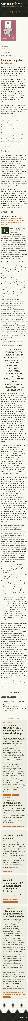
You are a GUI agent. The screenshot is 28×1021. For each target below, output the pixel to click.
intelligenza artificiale (10, 902)
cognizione (6, 997)
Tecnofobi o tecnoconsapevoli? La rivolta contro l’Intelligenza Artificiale (13, 886)
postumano (6, 994)
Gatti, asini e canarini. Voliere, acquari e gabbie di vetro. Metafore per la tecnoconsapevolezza (14, 732)
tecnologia (6, 795)
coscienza (21, 994)
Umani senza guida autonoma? (13, 837)
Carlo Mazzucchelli (9, 6)
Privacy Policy (23, 1017)
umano (21, 992)
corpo (14, 994)
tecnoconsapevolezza (10, 899)
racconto (15, 795)
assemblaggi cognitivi (10, 992)
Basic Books (13, 706)
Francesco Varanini (18, 6)
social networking (18, 826)
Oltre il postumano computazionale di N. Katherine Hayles (13, 914)
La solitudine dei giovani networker (13, 804)
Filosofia (6, 797)
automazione (7, 871)
